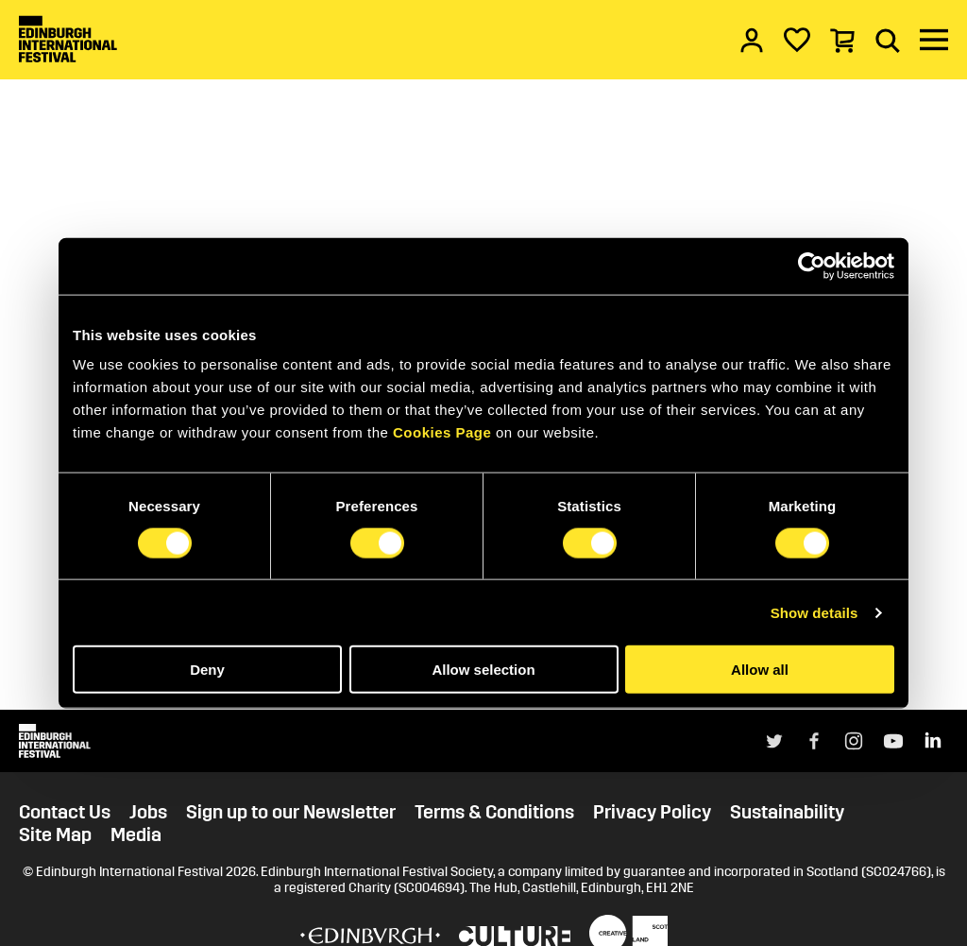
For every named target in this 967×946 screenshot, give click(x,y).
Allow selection (483, 670)
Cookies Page (442, 432)
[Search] (887, 39)
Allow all (760, 670)
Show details (814, 612)
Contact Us (64, 811)
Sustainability (787, 811)
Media (135, 834)
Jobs (148, 811)
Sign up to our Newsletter (291, 811)
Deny (207, 670)
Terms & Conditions (494, 811)
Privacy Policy (652, 811)
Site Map (55, 834)
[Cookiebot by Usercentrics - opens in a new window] (811, 265)
